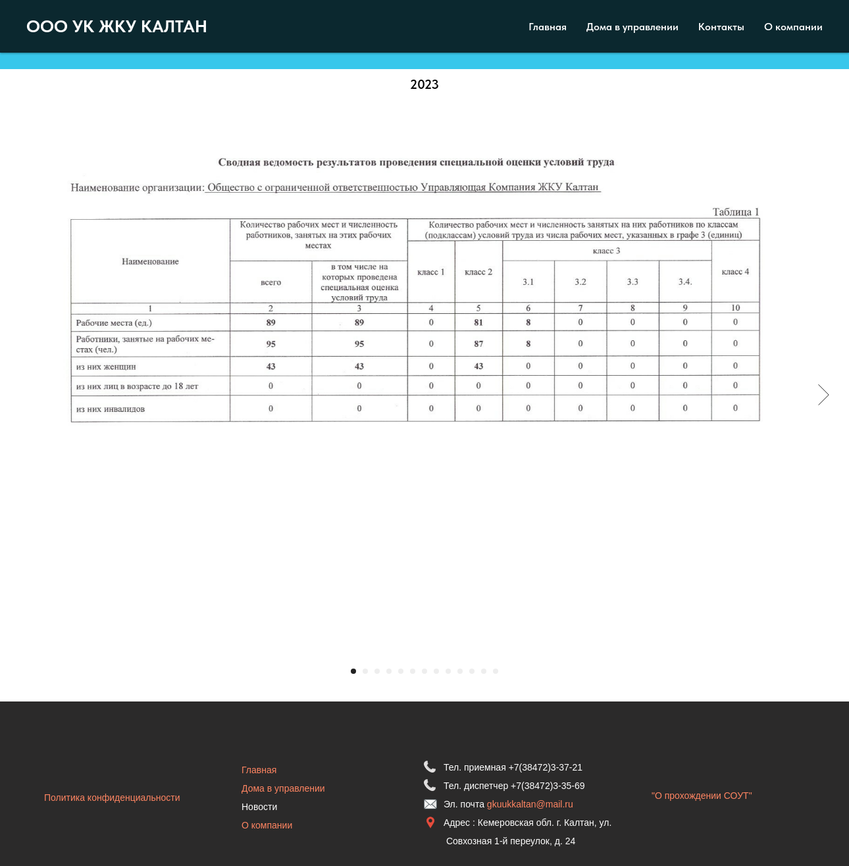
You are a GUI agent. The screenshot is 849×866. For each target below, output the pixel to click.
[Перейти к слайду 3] (377, 671)
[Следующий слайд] (823, 394)
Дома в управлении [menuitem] (632, 26)
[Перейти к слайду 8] (436, 671)
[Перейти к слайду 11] (472, 671)
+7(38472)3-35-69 (547, 785)
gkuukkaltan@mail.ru (530, 804)
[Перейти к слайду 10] (460, 671)
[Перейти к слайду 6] (412, 671)
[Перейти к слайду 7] (424, 671)
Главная (259, 770)
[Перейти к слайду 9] (448, 671)
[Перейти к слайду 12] (483, 671)
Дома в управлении (283, 788)
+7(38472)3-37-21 (545, 767)
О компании (267, 825)
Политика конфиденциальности (112, 797)
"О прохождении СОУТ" (702, 795)
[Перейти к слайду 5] (400, 671)
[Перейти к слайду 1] (353, 671)
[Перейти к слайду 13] (495, 671)
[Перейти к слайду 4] (389, 671)
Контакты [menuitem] (721, 26)
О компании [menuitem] (793, 26)
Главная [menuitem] (547, 26)
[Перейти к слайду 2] (365, 671)
